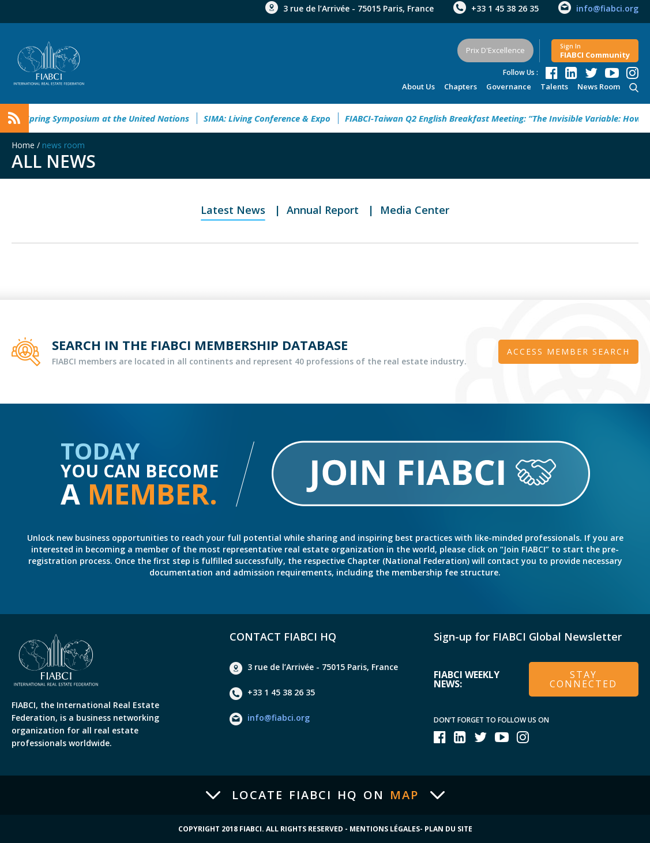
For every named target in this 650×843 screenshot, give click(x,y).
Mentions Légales (385, 829)
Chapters (460, 86)
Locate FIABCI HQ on (325, 795)
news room (598, 86)
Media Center (414, 210)
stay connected (583, 679)
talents (554, 86)
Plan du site (448, 829)
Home (23, 145)
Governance (508, 86)
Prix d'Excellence (495, 50)
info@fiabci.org (607, 8)
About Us (418, 86)
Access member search (568, 351)
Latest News (233, 210)
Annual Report (323, 210)
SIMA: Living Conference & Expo (272, 118)
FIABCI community (595, 51)
